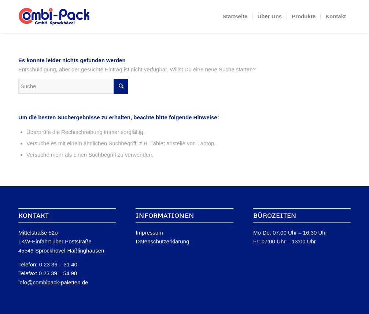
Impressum (149, 232)
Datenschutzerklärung (162, 241)
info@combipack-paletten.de (53, 282)
